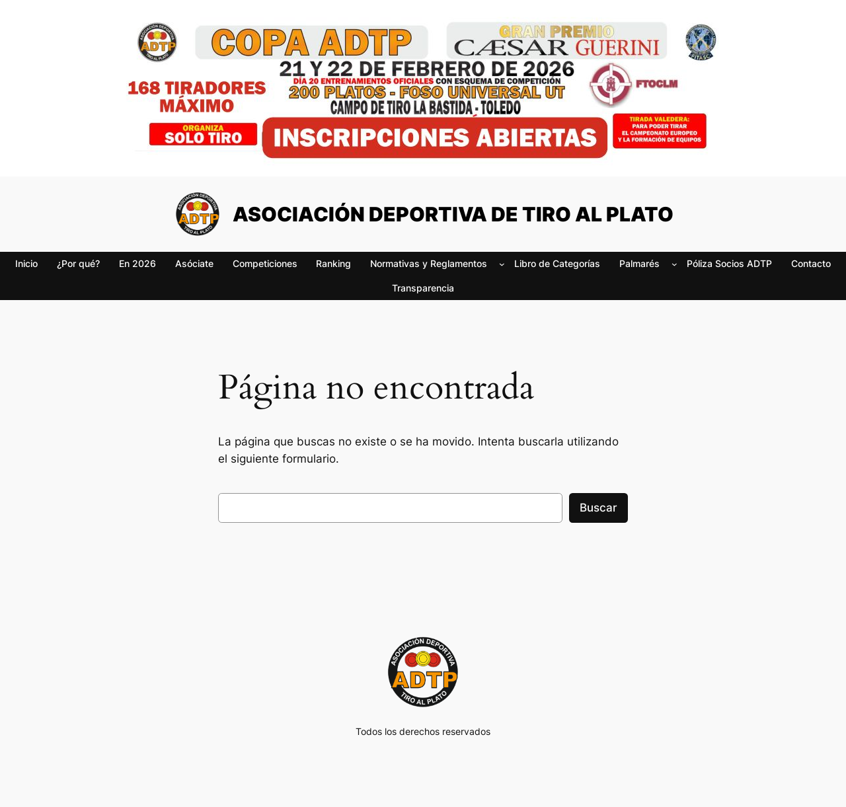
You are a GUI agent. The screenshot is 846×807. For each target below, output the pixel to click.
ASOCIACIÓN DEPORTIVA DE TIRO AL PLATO (453, 214)
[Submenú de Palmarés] (674, 264)
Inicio (26, 263)
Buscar (598, 507)
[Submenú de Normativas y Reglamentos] (502, 264)
